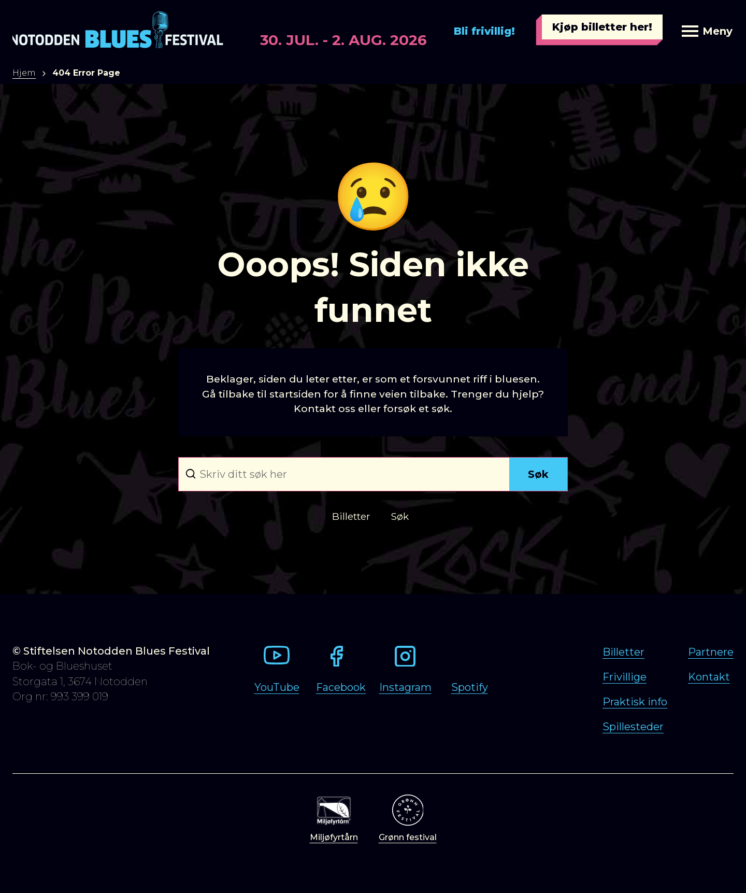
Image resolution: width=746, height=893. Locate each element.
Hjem (24, 73)
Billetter (623, 652)
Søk (538, 474)
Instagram (405, 687)
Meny (707, 31)
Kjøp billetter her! (602, 27)
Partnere (711, 652)
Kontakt (709, 677)
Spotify (469, 687)
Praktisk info (634, 702)
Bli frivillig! (484, 31)
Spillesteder (633, 726)
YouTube (276, 687)
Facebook (341, 687)
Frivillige (624, 677)
